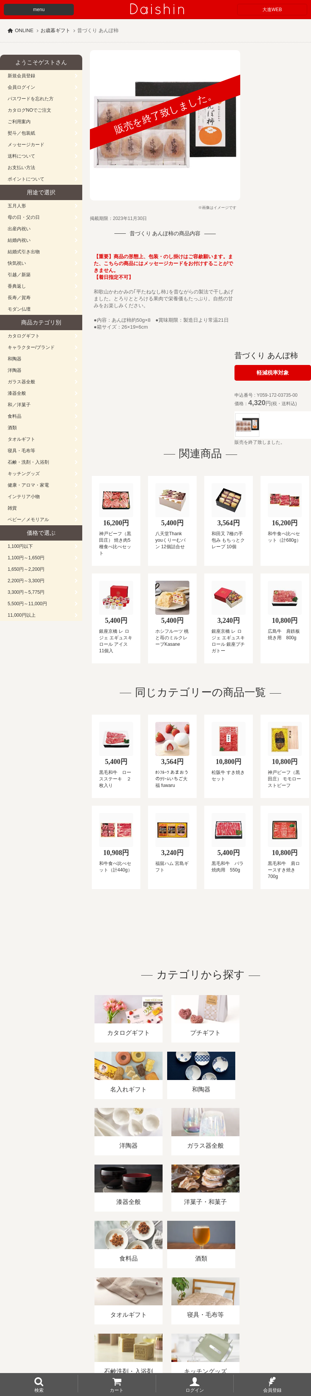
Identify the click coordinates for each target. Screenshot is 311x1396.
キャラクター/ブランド (31, 347)
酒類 (12, 427)
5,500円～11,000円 (27, 603)
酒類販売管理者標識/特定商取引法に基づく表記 (136, 1308)
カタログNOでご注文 (29, 110)
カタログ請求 (277, 1308)
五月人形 (17, 206)
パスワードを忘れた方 (31, 98)
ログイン (195, 1390)
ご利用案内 (19, 121)
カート (117, 1390)
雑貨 (12, 508)
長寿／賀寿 (19, 297)
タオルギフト (21, 439)
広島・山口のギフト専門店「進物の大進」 (155, 1349)
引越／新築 (19, 274)
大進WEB (272, 9)
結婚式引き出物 (24, 251)
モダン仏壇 (19, 309)
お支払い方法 (21, 167)
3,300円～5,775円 (26, 592)
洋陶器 (14, 370)
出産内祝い (19, 228)
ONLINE (24, 30)
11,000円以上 (22, 615)
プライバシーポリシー (225, 1308)
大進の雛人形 (155, 1358)
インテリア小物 (24, 496)
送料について (21, 156)
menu (39, 9)
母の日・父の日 (24, 217)
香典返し (17, 286)
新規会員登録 (21, 75)
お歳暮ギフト (55, 30)
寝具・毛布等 (21, 450)
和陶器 (14, 359)
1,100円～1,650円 (26, 557)
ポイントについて (26, 179)
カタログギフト (24, 336)
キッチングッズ (24, 473)
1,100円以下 (20, 546)
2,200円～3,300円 (26, 580)
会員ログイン (21, 87)
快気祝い (17, 263)
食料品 (14, 416)
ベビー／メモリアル (28, 519)
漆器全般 (17, 393)
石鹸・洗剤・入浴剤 (28, 462)
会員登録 (272, 1390)
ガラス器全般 (21, 381)
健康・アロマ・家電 (28, 485)
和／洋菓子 (19, 404)
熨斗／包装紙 (21, 133)
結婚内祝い (19, 240)
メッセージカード (26, 144)
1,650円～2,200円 (26, 569)
